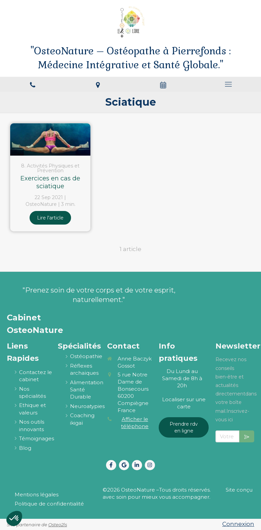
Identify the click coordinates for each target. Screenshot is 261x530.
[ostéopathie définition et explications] (86, 356)
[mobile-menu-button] (228, 84)
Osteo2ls (57, 524)
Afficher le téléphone (135, 422)
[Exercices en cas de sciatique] (50, 139)
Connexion (238, 523)
